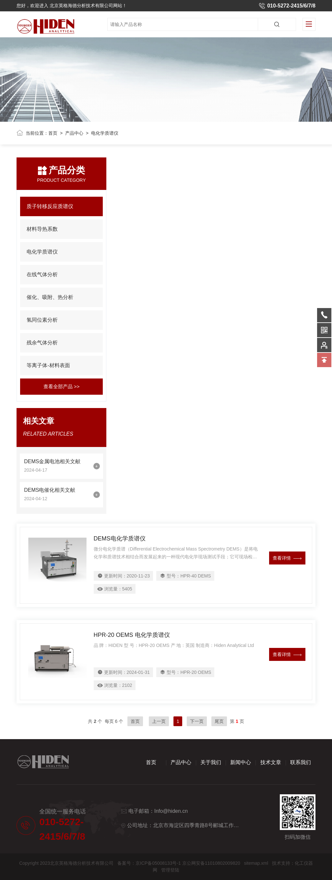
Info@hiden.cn (171, 811)
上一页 (159, 721)
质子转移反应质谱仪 (50, 206)
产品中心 (74, 133)
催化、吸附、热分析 (50, 297)
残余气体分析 (42, 342)
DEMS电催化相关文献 (49, 490)
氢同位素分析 (42, 320)
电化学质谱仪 (42, 251)
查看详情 (287, 558)
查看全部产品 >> (61, 386)
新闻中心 (240, 762)
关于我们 (210, 762)
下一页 (197, 721)
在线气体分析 (42, 274)
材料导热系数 (42, 229)
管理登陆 (170, 870)
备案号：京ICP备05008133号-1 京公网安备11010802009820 (178, 863)
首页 (52, 133)
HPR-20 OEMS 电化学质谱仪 (132, 635)
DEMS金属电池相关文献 (52, 461)
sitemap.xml (256, 863)
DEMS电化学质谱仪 (120, 538)
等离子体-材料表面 (48, 365)
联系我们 (300, 762)
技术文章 (270, 762)
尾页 (219, 721)
